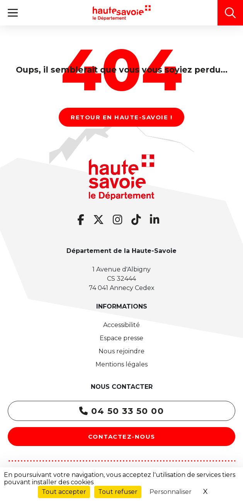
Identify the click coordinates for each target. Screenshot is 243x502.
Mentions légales (121, 364)
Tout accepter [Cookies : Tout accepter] (64, 491)
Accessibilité (121, 325)
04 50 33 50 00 (121, 411)
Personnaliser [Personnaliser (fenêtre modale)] (171, 491)
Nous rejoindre (121, 351)
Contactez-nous (121, 436)
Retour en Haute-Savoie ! (121, 117)
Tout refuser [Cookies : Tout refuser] (118, 491)
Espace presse (121, 338)
